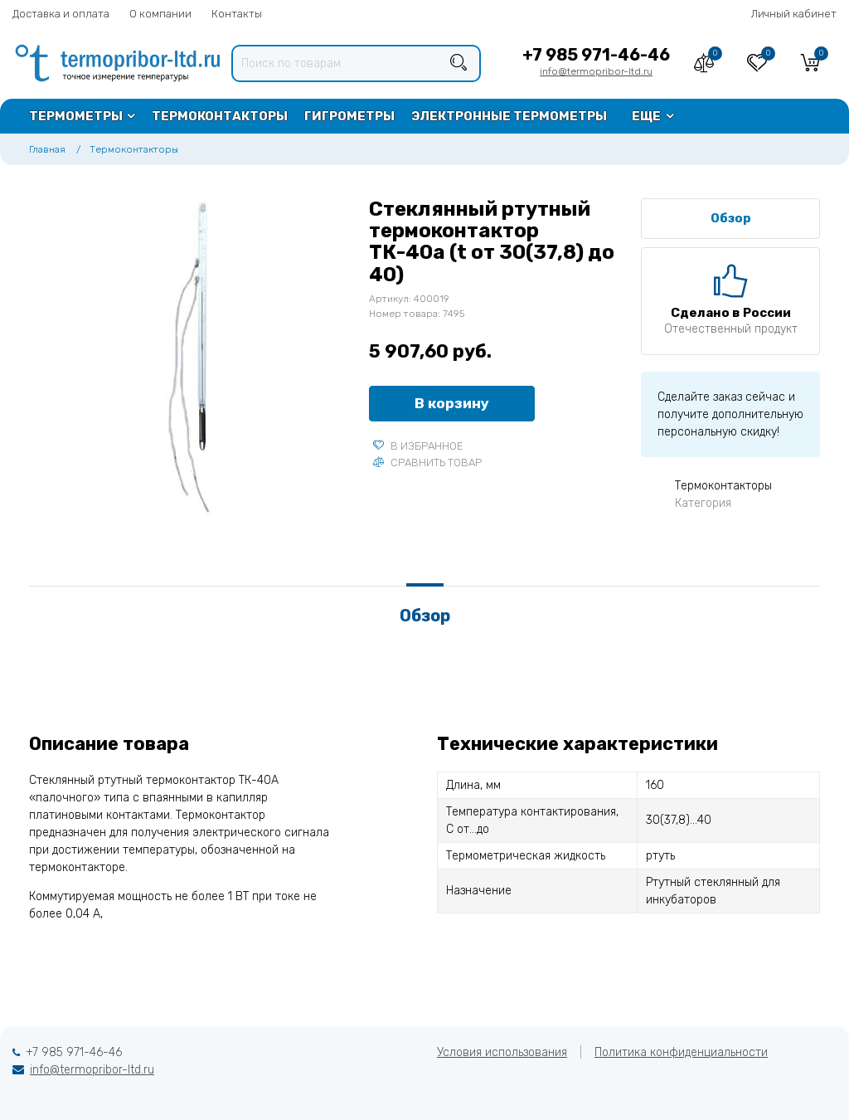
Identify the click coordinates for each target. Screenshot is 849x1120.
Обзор (731, 218)
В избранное (418, 446)
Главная (47, 149)
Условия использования (502, 1052)
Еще (646, 116)
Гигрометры (349, 116)
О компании (160, 13)
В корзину (452, 403)
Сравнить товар (427, 462)
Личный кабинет (794, 13)
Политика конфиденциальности (681, 1052)
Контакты (236, 13)
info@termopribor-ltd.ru (596, 71)
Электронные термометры (509, 116)
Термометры (76, 116)
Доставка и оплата (60, 13)
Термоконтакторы (220, 116)
